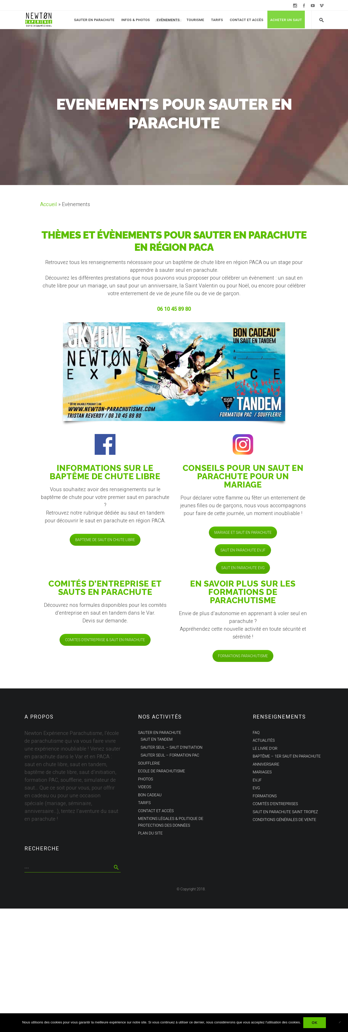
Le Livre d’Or (265, 748)
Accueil (48, 204)
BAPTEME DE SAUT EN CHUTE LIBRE (105, 540)
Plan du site (150, 833)
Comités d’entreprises (275, 803)
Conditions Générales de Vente (284, 819)
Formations (265, 796)
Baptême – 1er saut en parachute (287, 756)
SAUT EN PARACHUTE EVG (243, 568)
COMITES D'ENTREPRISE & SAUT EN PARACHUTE (105, 640)
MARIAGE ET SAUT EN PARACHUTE (243, 532)
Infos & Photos (135, 20)
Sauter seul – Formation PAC (170, 755)
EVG (256, 788)
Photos (145, 779)
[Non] (341, 1022)
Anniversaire (266, 764)
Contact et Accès (246, 20)
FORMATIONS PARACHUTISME (243, 656)
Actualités (264, 740)
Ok (314, 1023)
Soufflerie (149, 763)
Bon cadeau (150, 795)
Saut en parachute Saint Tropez (285, 812)
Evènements (168, 20)
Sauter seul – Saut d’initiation (171, 747)
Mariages (262, 772)
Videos (144, 787)
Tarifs (217, 20)
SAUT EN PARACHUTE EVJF (242, 550)
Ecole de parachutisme (161, 771)
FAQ (256, 732)
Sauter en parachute (94, 20)
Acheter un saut (286, 20)
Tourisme (195, 20)
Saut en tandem (157, 739)
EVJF (257, 780)
